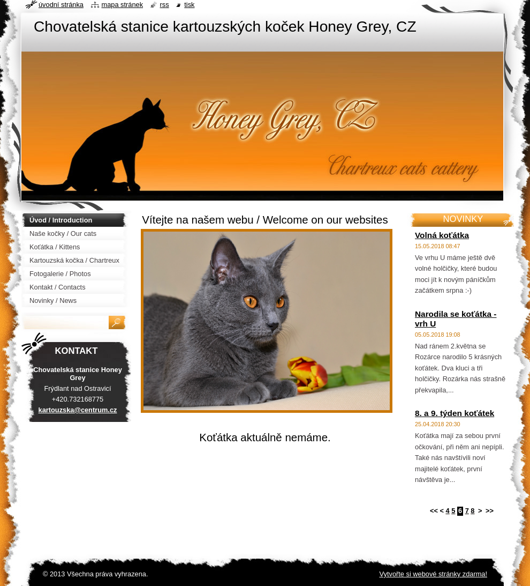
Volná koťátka (442, 235)
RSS (164, 5)
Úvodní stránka (61, 5)
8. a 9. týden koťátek (454, 413)
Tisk (189, 5)
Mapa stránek (122, 5)
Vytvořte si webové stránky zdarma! (433, 574)
